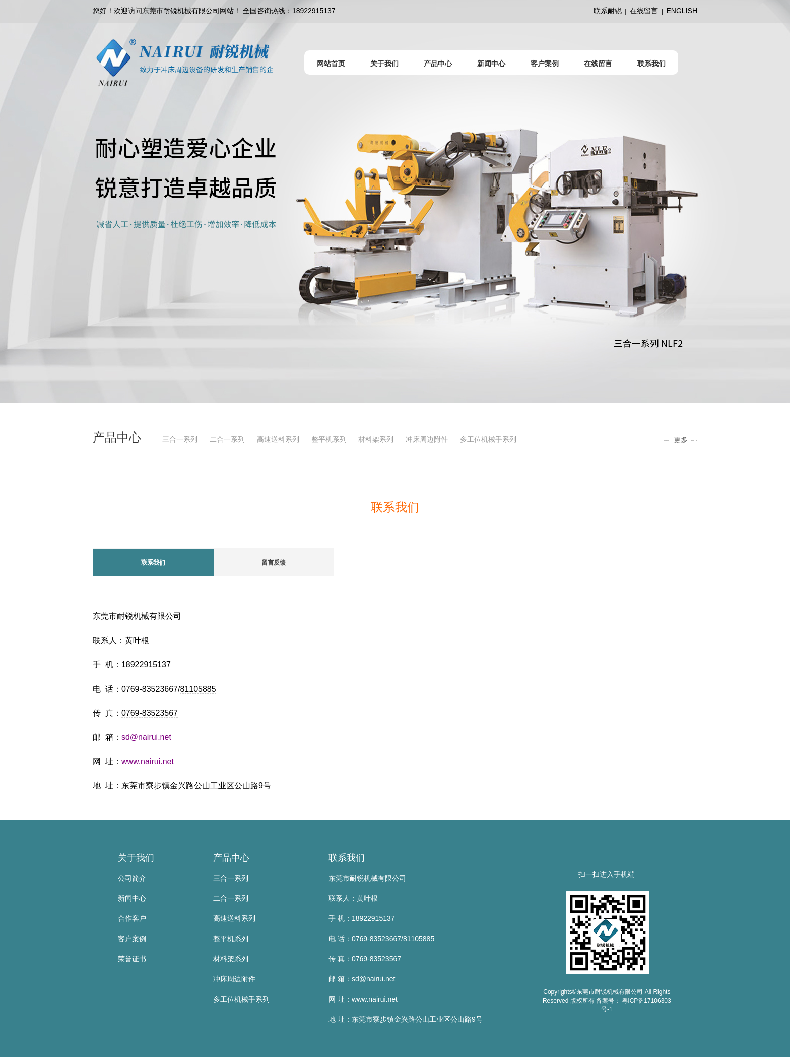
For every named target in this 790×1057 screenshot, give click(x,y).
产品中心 (231, 858)
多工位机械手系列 (488, 439)
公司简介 (132, 878)
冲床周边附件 (427, 439)
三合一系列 (180, 439)
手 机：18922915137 (361, 918)
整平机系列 (329, 439)
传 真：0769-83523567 (364, 959)
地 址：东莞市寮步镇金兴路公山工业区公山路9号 (405, 1019)
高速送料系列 (278, 439)
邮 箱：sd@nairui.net (361, 979)
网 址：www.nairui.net (363, 999)
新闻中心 (132, 898)
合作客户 (132, 918)
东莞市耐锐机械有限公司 (367, 878)
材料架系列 (375, 439)
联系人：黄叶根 (353, 898)
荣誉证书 (132, 959)
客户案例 (132, 939)
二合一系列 (227, 439)
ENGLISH (682, 11)
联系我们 (346, 858)
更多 (680, 440)
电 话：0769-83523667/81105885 (381, 939)
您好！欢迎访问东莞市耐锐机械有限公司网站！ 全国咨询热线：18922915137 (214, 11)
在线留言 (644, 11)
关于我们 (136, 858)
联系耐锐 (608, 11)
